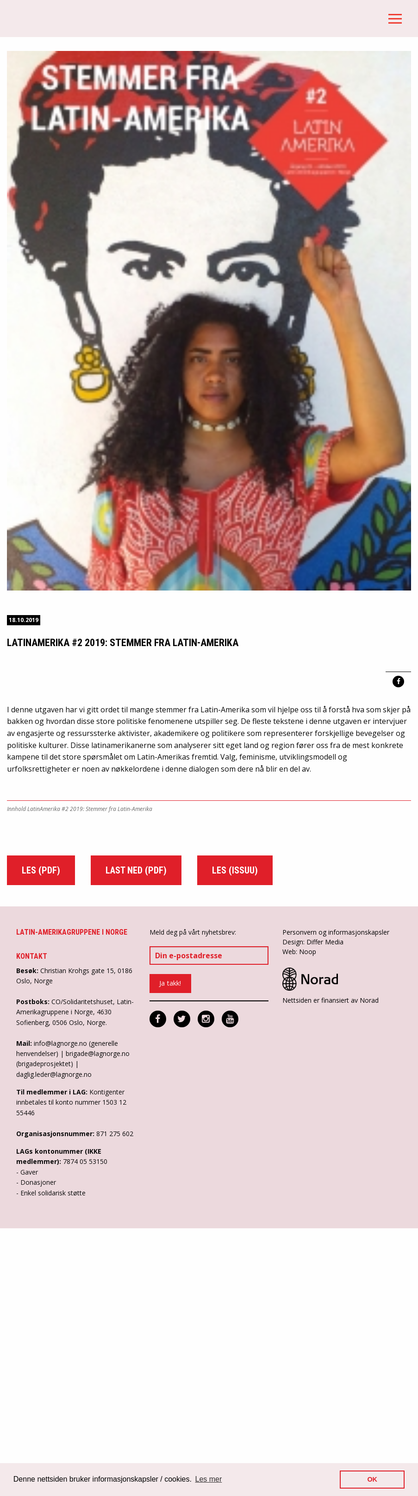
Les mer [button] (208, 1479)
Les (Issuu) (235, 1138)
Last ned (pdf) (136, 1138)
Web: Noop (299, 1219)
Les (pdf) (41, 1138)
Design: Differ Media (312, 1209)
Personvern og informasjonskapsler (335, 1199)
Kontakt (31, 1224)
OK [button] (372, 1479)
